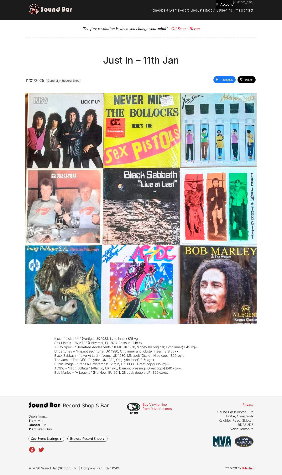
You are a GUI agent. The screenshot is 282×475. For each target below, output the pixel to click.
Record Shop (174, 10)
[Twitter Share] (247, 79)
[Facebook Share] (224, 79)
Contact (246, 10)
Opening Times (227, 10)
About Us (206, 10)
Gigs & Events (152, 10)
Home (134, 10)
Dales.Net (247, 468)
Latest (191, 10)
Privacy (248, 404)
